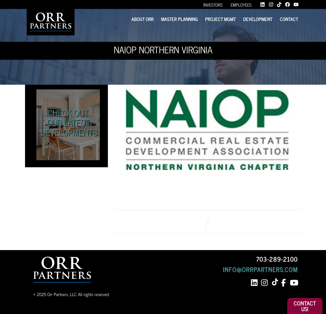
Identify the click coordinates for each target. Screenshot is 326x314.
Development (257, 19)
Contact (289, 19)
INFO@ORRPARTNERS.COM (260, 269)
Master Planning (179, 19)
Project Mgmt (220, 19)
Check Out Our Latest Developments (69, 122)
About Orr (142, 19)
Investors (212, 4)
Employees (241, 4)
